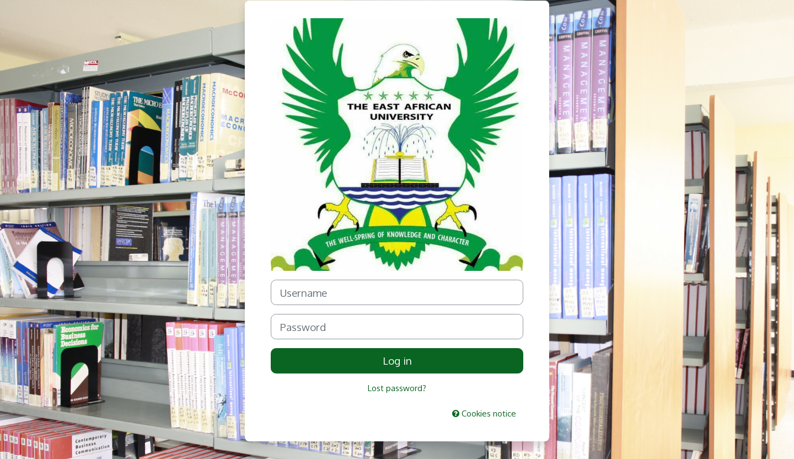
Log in (397, 360)
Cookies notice (484, 413)
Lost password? (397, 388)
